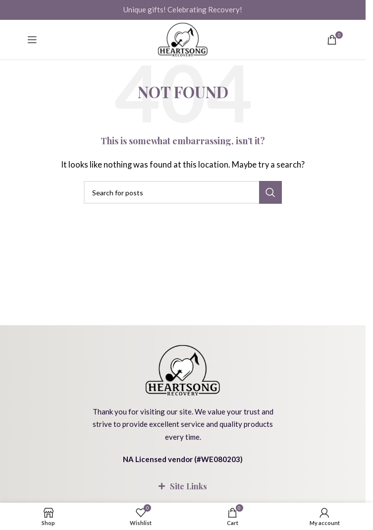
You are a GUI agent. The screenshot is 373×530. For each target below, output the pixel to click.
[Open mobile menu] (32, 40)
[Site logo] (183, 39)
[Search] (183, 192)
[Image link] (183, 368)
